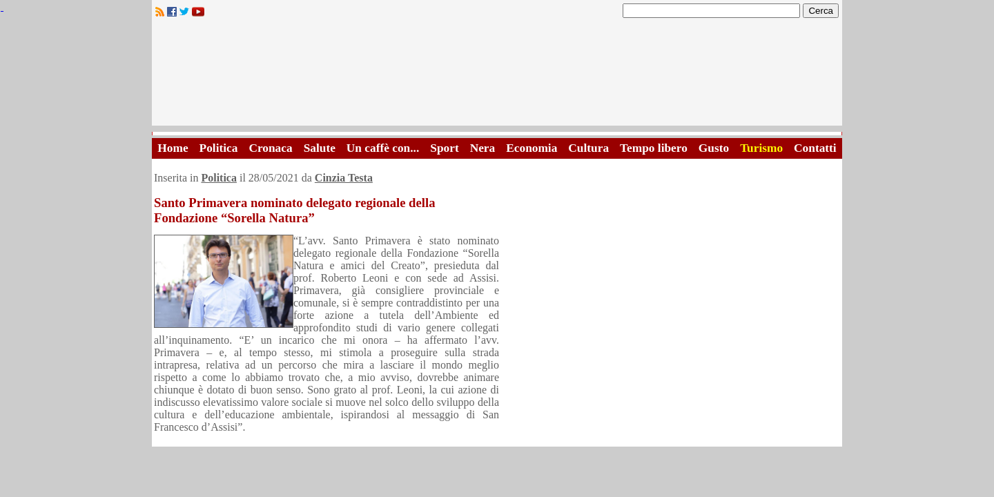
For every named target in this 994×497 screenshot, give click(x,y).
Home (172, 148)
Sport (444, 148)
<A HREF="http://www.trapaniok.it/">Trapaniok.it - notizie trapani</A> (497, 75)
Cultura (588, 148)
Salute (319, 148)
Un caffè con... (383, 148)
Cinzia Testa (344, 178)
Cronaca (270, 148)
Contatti (815, 148)
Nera (483, 148)
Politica (218, 148)
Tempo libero (654, 148)
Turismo (761, 148)
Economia (531, 148)
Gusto (714, 148)
